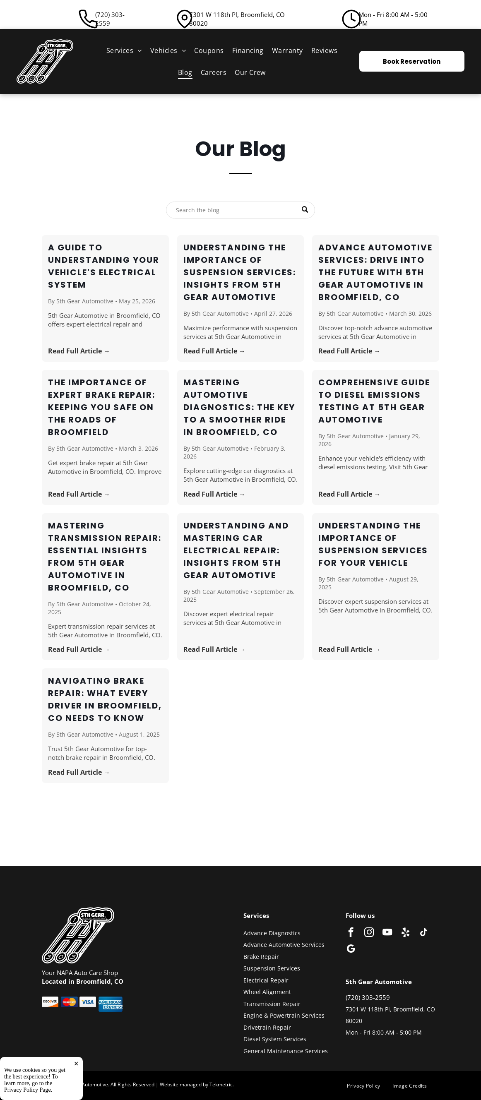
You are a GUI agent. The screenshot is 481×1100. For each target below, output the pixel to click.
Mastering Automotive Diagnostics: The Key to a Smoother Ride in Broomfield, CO (239, 407)
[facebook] (351, 933)
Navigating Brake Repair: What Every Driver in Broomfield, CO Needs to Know (105, 699)
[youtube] (387, 933)
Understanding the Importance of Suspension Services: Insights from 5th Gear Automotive (239, 272)
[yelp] (405, 933)
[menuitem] (124, 50)
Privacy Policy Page (27, 1090)
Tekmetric (221, 1084)
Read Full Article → (79, 350)
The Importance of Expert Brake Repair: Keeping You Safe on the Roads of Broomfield (101, 407)
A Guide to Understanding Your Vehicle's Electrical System (103, 266)
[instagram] (369, 933)
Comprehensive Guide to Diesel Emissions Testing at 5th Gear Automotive (374, 401)
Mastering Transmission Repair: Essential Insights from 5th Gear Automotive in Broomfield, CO (104, 556)
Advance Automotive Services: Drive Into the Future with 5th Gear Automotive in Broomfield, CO (375, 272)
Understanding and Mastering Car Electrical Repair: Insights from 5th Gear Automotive (236, 550)
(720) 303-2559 (110, 18)
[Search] (240, 210)
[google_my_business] (351, 949)
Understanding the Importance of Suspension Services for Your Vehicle (373, 544)
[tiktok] (423, 933)
